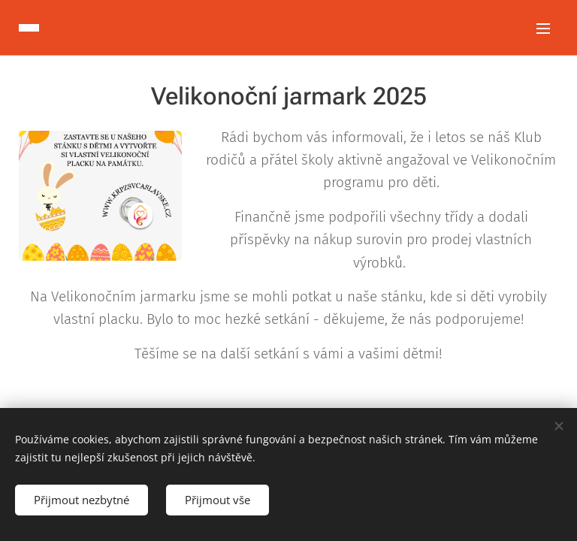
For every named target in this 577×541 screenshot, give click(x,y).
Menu (543, 28)
